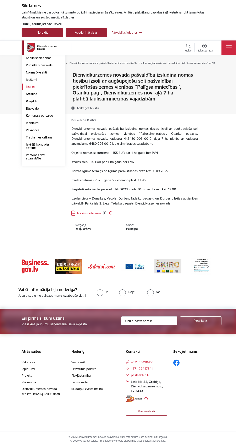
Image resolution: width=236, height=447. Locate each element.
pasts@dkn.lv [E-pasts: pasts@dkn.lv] (140, 375)
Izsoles (30, 136)
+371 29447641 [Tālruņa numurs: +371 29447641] (142, 369)
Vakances (32, 179)
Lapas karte (79, 382)
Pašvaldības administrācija (35, 91)
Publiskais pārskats (39, 114)
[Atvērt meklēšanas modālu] (188, 48)
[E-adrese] (134, 398)
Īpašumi (31, 129)
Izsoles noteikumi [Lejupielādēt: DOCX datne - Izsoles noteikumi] (89, 213)
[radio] (102, 291)
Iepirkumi (32, 172)
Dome (30, 75)
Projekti (31, 151)
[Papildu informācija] (110, 212)
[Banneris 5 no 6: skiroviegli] (167, 266)
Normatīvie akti (36, 122)
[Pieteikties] (200, 320)
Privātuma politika (83, 369)
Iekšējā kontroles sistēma (38, 195)
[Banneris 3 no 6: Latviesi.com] (101, 266)
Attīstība (31, 143)
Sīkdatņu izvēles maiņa (87, 389)
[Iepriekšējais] (28, 266)
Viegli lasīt (78, 362)
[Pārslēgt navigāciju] (228, 47)
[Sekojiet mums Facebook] (176, 363)
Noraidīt (42, 32)
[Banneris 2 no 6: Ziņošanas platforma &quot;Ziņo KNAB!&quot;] (68, 266)
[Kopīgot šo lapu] (208, 83)
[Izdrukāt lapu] (208, 73)
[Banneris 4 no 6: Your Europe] (134, 266)
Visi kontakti (146, 411)
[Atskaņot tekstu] (88, 107)
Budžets (31, 100)
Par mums (29, 382)
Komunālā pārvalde (39, 165)
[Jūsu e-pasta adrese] (149, 320)
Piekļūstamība (81, 375)
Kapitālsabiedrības (38, 107)
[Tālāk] (208, 266)
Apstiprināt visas (86, 32)
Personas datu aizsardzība (36, 206)
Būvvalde (32, 158)
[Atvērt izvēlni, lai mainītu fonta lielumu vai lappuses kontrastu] (204, 48)
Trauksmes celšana (39, 187)
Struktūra (32, 82)
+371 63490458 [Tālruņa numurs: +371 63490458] (142, 362)
